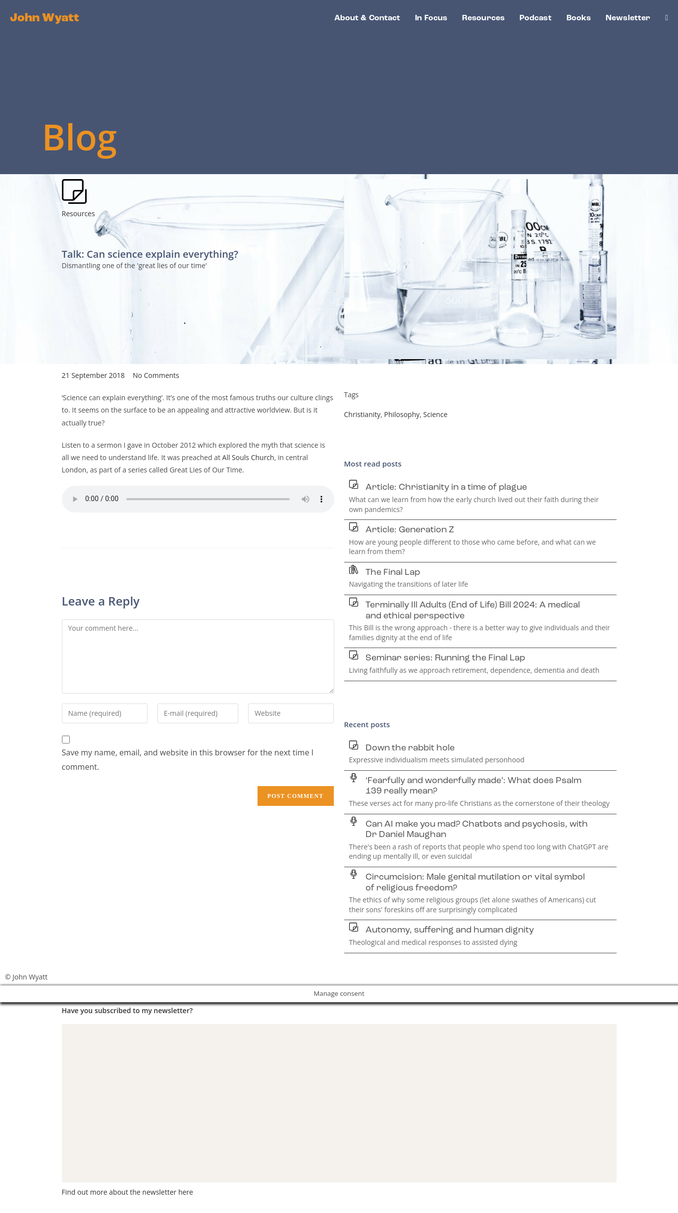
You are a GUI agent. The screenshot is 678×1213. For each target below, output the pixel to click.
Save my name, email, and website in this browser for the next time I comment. (188, 759)
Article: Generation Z (409, 530)
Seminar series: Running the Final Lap (445, 658)
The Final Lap (392, 572)
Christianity (362, 414)
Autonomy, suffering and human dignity (449, 930)
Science (435, 414)
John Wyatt (44, 18)
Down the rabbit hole (410, 748)
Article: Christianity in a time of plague (446, 487)
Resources (78, 213)
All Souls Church (248, 457)
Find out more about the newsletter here (127, 1192)
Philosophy (402, 414)
